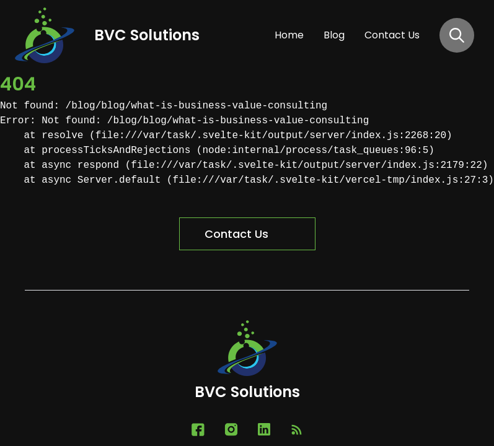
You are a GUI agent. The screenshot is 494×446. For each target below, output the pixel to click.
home (289, 35)
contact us (392, 35)
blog (334, 35)
